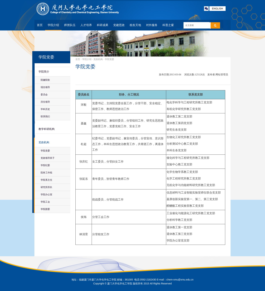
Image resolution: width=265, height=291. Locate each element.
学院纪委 (45, 165)
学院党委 (45, 150)
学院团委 (45, 209)
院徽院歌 (45, 80)
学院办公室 (46, 194)
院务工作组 (46, 172)
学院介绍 (53, 25)
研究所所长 (46, 187)
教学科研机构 (47, 129)
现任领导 (45, 87)
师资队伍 (69, 25)
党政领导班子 (48, 158)
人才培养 (86, 25)
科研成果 (102, 25)
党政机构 (44, 142)
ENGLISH (217, 8)
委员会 (44, 94)
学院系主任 (46, 180)
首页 (40, 25)
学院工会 (45, 201)
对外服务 (151, 25)
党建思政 (119, 25)
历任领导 (45, 102)
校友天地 (135, 25)
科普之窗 (168, 25)
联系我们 (45, 116)
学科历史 (45, 109)
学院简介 (44, 71)
